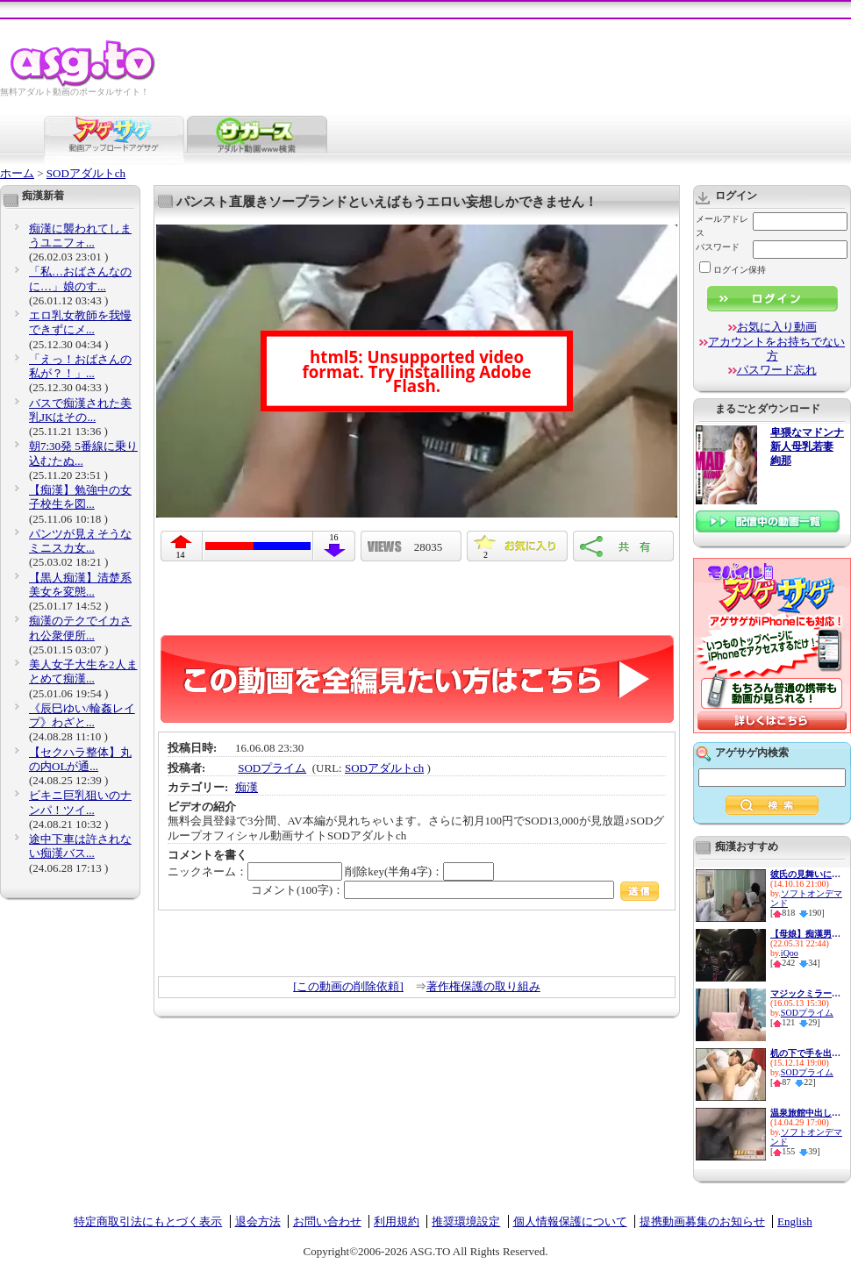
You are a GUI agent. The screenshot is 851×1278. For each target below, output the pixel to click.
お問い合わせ (327, 1221)
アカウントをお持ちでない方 (776, 348)
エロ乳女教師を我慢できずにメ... (80, 322)
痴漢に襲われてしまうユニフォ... (80, 235)
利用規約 (396, 1221)
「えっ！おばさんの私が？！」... (80, 366)
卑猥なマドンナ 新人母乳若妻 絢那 (807, 447)
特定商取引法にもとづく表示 (148, 1221)
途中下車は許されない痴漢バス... (80, 846)
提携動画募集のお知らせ (702, 1221)
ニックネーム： (255, 871)
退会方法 (258, 1221)
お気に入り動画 (777, 326)
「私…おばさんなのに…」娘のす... (80, 278)
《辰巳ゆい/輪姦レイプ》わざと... (82, 715)
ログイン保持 (732, 270)
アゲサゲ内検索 (752, 752)
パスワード (718, 247)
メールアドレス (722, 226)
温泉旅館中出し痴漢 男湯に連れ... (805, 1112)
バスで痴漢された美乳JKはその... (80, 410)
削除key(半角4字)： (419, 871)
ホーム (17, 173)
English (794, 1221)
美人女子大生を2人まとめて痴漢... (83, 671)
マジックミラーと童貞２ (805, 993)
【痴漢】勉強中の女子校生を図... (80, 496)
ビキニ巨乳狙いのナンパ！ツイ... (80, 802)
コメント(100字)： (455, 889)
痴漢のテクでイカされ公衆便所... (80, 627)
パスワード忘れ (777, 369)
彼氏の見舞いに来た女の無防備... (805, 874)
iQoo (789, 953)
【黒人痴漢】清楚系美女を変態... (80, 584)
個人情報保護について (570, 1221)
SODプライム (272, 768)
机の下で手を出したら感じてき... (805, 1053)
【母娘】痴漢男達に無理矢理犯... (805, 934)
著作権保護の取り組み (483, 986)
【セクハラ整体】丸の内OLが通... (80, 759)
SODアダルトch (85, 173)
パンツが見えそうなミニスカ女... (80, 540)
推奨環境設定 (466, 1221)
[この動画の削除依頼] (348, 986)
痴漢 (246, 787)
